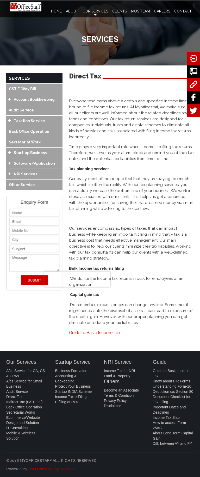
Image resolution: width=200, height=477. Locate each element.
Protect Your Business (73, 386)
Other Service (22, 185)
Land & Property (117, 376)
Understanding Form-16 (172, 386)
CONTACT (183, 11)
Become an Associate (121, 390)
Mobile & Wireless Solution (20, 435)
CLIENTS (119, 11)
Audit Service (21, 110)
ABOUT (72, 11)
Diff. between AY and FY (172, 443)
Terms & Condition (119, 395)
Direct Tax (14, 397)
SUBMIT (34, 278)
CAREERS (162, 11)
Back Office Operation (29, 131)
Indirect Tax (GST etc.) (24, 402)
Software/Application (34, 163)
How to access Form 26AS (169, 425)
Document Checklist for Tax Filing (172, 399)
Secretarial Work (25, 142)
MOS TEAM (140, 11)
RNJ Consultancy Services (51, 469)
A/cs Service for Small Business (24, 383)
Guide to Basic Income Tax (94, 332)
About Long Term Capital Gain (173, 435)
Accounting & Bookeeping (66, 378)
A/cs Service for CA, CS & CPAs (25, 373)
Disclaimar (112, 406)
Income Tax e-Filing (71, 397)
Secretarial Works (20, 412)
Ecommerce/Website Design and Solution (23, 420)
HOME (56, 11)
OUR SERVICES (95, 13)
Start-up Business (30, 153)
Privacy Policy (115, 401)
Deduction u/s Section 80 (173, 391)
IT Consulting (17, 428)
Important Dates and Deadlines (169, 409)
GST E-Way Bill (22, 89)
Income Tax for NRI (119, 371)
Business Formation (71, 371)
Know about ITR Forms (171, 381)
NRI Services (25, 174)
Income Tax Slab (166, 417)
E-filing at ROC (67, 402)
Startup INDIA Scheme (73, 391)
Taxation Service (29, 121)
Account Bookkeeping (34, 99)
